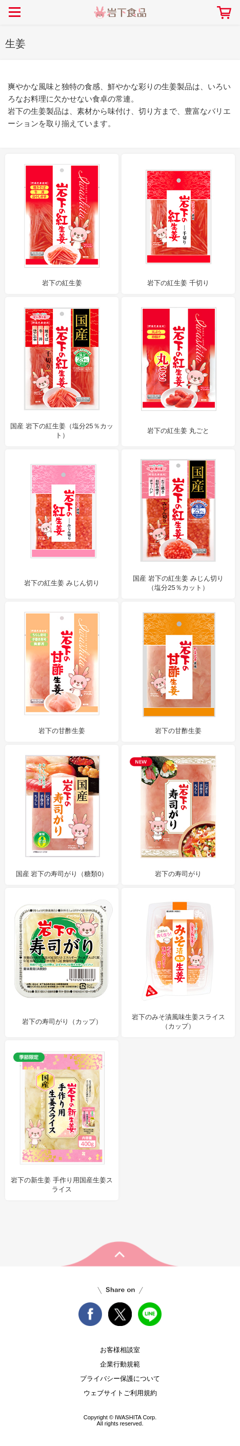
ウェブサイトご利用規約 (120, 1393)
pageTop (120, 1253)
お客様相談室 (120, 1350)
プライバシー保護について (120, 1378)
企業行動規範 (120, 1364)
